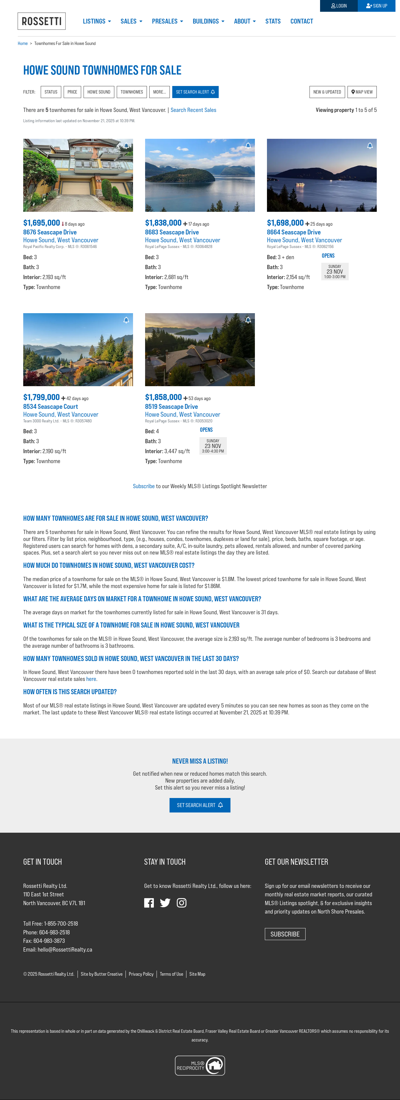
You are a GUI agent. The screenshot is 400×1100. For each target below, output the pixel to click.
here (91, 679)
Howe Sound (98, 91)
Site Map (197, 974)
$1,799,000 (42, 397)
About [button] (243, 21)
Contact (301, 21)
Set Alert (195, 91)
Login (339, 6)
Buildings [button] (206, 21)
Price (72, 91)
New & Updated (327, 91)
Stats (273, 21)
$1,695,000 (42, 223)
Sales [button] (129, 21)
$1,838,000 (164, 223)
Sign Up (376, 6)
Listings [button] (95, 21)
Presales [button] (165, 21)
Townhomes (132, 91)
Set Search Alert (200, 805)
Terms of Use (171, 974)
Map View (362, 91)
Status (51, 91)
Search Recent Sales (193, 110)
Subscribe (144, 486)
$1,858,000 (164, 397)
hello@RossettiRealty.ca (65, 949)
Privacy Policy (141, 974)
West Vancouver (77, 240)
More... (159, 91)
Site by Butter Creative (101, 974)
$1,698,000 (286, 223)
